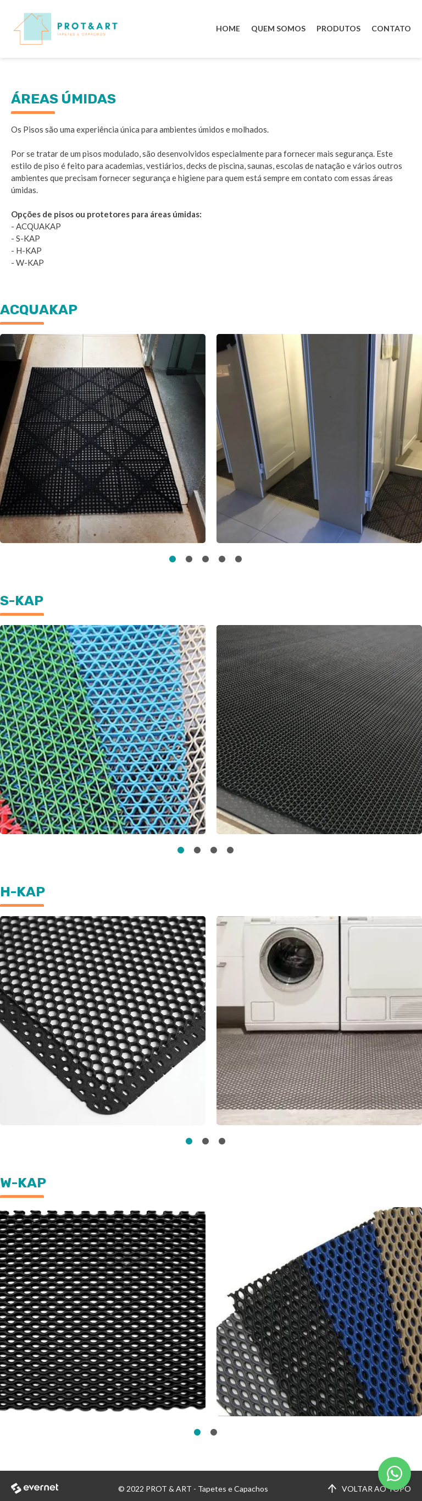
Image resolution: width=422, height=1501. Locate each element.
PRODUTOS (338, 28)
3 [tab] (205, 559)
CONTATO (391, 28)
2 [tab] (189, 559)
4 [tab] (221, 559)
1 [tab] (172, 559)
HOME (228, 28)
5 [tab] (238, 559)
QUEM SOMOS (278, 28)
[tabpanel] (103, 438)
